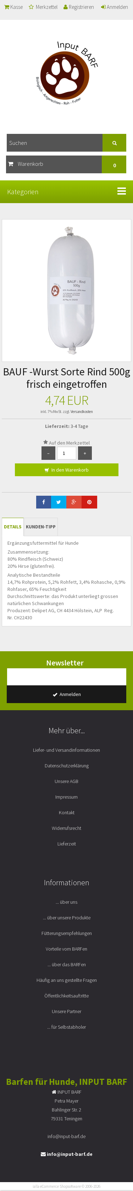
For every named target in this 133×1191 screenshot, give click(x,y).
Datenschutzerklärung (67, 765)
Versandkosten (82, 411)
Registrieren (78, 7)
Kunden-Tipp (41, 527)
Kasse (13, 7)
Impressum (66, 797)
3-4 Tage (79, 426)
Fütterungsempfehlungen (66, 933)
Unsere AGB (66, 781)
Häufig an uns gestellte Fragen (67, 980)
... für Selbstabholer (66, 1027)
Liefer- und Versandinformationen (66, 750)
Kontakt (66, 812)
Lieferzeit (66, 844)
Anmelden (114, 7)
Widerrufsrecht (66, 828)
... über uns (66, 902)
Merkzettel (43, 7)
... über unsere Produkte (66, 917)
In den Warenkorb (66, 470)
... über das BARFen (67, 964)
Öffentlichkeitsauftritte (66, 995)
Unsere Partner (66, 1011)
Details (13, 527)
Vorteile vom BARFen (66, 949)
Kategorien (23, 191)
